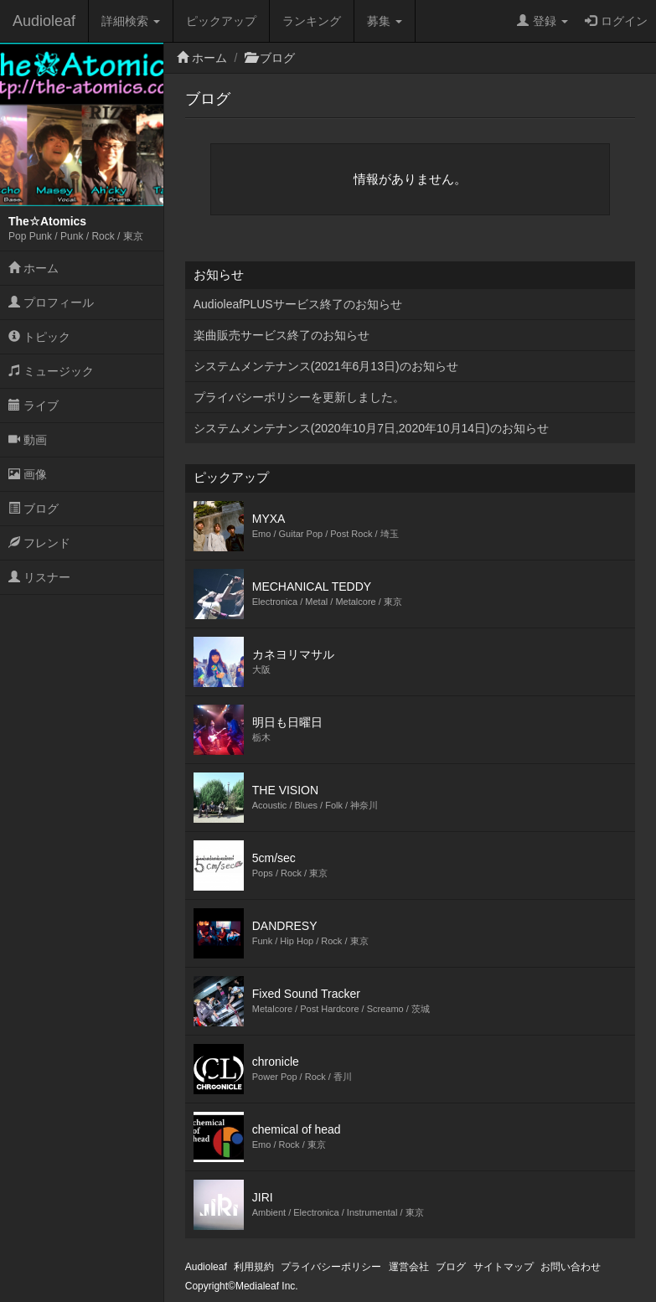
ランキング (311, 21)
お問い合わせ (570, 1267)
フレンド (39, 543)
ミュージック (51, 371)
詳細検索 (130, 21)
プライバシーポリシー (331, 1267)
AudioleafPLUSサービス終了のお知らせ (298, 304)
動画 (27, 440)
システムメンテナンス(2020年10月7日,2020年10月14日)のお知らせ (371, 428)
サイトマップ (503, 1267)
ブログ (33, 508)
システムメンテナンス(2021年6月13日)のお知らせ (326, 366)
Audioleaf (44, 21)
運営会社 (409, 1267)
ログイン (616, 21)
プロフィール (51, 302)
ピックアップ (221, 21)
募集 (384, 21)
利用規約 (254, 1267)
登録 (542, 21)
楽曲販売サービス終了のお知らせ (281, 335)
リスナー (39, 577)
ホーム (33, 268)
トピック (39, 337)
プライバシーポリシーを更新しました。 (299, 397)
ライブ (33, 405)
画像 (27, 474)
